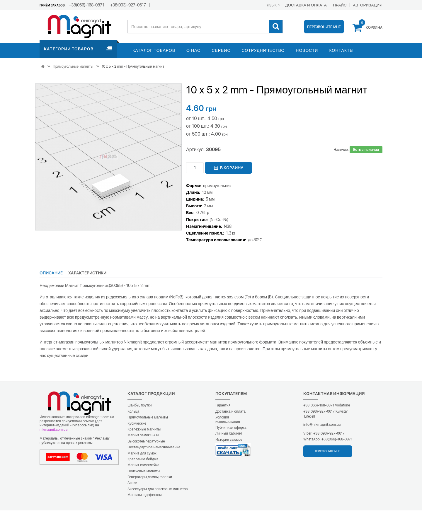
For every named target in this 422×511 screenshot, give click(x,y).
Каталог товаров (153, 51)
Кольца (133, 412)
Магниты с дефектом (144, 495)
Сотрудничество (263, 51)
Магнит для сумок (141, 454)
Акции (132, 483)
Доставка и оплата (230, 412)
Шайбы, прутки (139, 406)
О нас (193, 51)
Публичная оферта (230, 428)
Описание (51, 273)
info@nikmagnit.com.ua (322, 425)
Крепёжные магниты (144, 430)
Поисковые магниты (143, 472)
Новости (307, 51)
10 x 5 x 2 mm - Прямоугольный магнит (133, 67)
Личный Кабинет (228, 434)
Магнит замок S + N (143, 436)
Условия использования (227, 420)
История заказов (228, 440)
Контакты (341, 51)
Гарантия (222, 406)
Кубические (136, 424)
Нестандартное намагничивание (153, 448)
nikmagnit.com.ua (53, 430)
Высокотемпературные (146, 442)
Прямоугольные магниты (73, 67)
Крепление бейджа (142, 460)
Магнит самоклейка (143, 466)
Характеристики (87, 273)
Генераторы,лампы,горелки (149, 478)
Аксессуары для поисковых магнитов (157, 490)
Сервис (221, 51)
